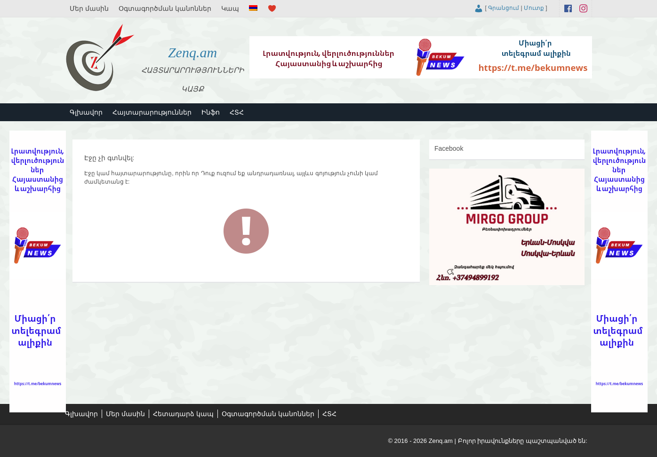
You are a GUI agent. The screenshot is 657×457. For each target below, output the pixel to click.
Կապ (230, 8)
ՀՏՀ (237, 112)
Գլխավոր (86, 112)
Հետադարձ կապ (183, 414)
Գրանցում (503, 8)
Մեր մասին (89, 8)
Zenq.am (192, 52)
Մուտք (534, 8)
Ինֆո (210, 112)
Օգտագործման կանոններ (165, 8)
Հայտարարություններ (152, 112)
